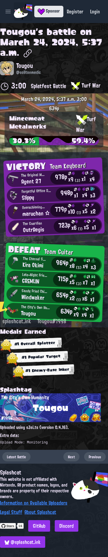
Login (95, 11)
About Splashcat (40, 512)
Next (71, 456)
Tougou (18, 31)
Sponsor (49, 11)
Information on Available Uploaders (33, 502)
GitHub (39, 525)
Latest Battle (16, 456)
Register (75, 11)
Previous (95, 456)
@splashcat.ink (23, 542)
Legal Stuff (11, 512)
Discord (66, 525)
